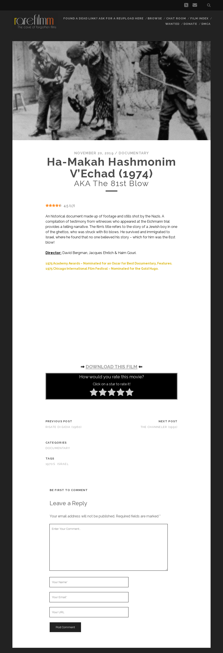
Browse (155, 18)
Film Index (199, 18)
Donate (190, 23)
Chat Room (176, 18)
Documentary (134, 153)
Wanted (172, 23)
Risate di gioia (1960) (64, 427)
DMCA (206, 23)
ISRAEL (63, 464)
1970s (50, 464)
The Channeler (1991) (159, 427)
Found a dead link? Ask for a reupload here (103, 18)
